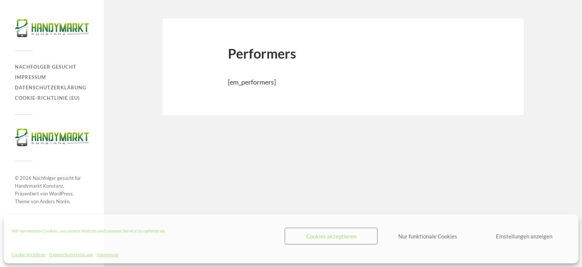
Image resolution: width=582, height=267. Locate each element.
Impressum (107, 254)
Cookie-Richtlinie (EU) (47, 98)
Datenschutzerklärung (71, 254)
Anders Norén (54, 201)
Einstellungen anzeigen (524, 236)
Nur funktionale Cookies (427, 236)
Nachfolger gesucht (45, 67)
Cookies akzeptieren (331, 236)
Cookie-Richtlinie (28, 254)
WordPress (61, 194)
